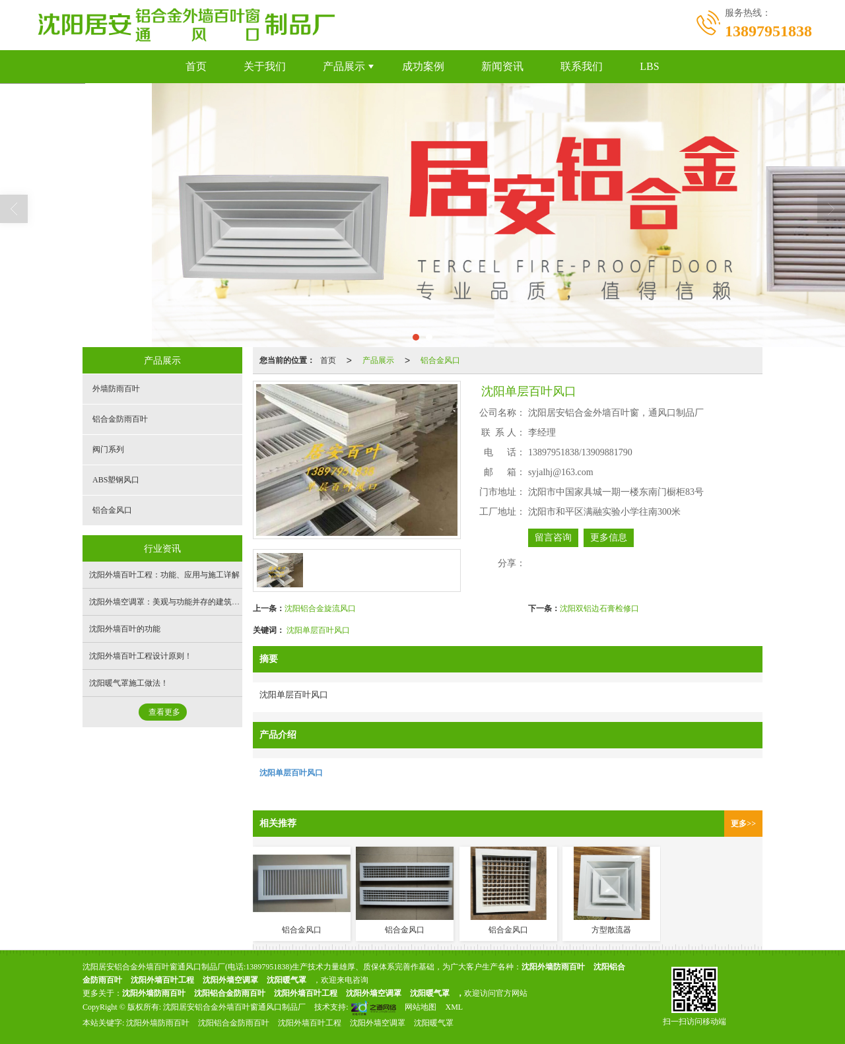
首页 (196, 66)
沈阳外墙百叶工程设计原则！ (140, 656)
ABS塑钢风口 (115, 479)
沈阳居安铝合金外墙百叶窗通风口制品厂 (234, 1007)
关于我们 (265, 66)
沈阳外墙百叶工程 (162, 980)
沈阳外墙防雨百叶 (157, 1023)
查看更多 (164, 712)
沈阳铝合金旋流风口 (320, 608)
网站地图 (420, 1007)
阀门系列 (108, 449)
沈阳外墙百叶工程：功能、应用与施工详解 (164, 574)
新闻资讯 (502, 66)
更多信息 (608, 537)
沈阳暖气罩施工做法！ (128, 683)
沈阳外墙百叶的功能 (124, 629)
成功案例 (423, 66)
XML (454, 1007)
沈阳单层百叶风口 (318, 630)
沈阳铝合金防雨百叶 (229, 993)
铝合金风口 (440, 360)
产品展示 (344, 66)
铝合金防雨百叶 (120, 419)
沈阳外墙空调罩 (230, 980)
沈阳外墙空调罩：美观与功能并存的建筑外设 (168, 601)
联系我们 (581, 66)
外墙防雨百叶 (116, 388)
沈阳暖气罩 (286, 980)
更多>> (743, 823)
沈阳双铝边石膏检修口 (599, 608)
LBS (649, 66)
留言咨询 (553, 537)
